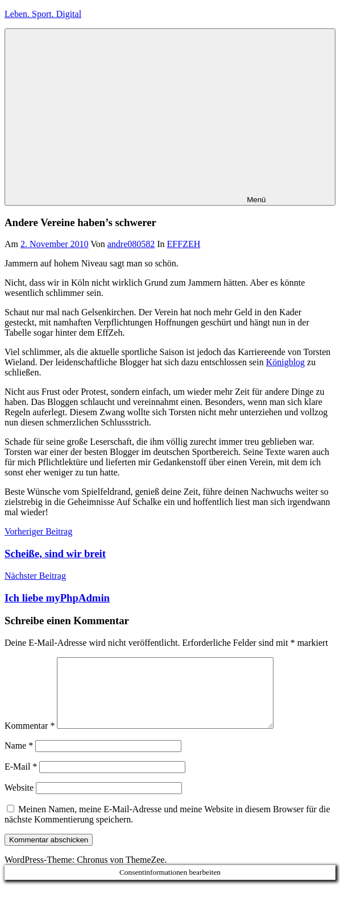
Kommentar (30, 739)
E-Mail (21, 780)
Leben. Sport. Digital (43, 14)
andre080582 (131, 244)
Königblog (285, 362)
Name (19, 759)
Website (19, 801)
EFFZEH (184, 244)
